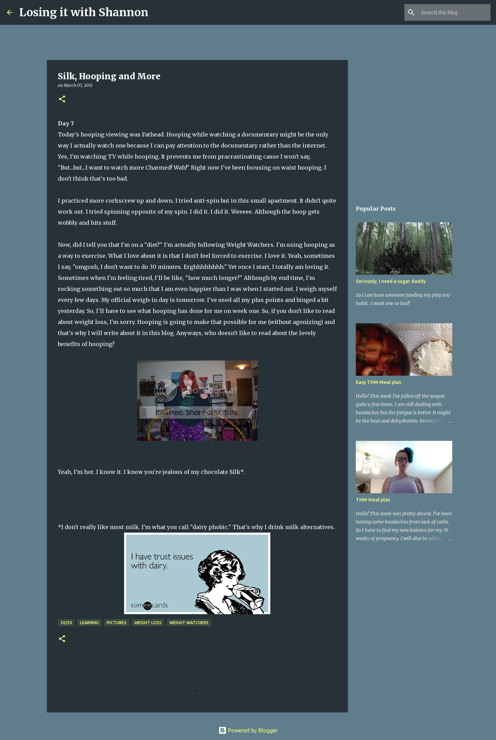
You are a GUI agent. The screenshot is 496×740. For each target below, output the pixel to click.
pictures (116, 622)
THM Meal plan (373, 500)
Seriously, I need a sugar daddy (391, 281)
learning (89, 622)
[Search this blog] (454, 12)
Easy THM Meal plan (378, 382)
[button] (62, 99)
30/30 (66, 622)
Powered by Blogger (248, 730)
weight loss (148, 622)
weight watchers (188, 622)
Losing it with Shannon (83, 12)
